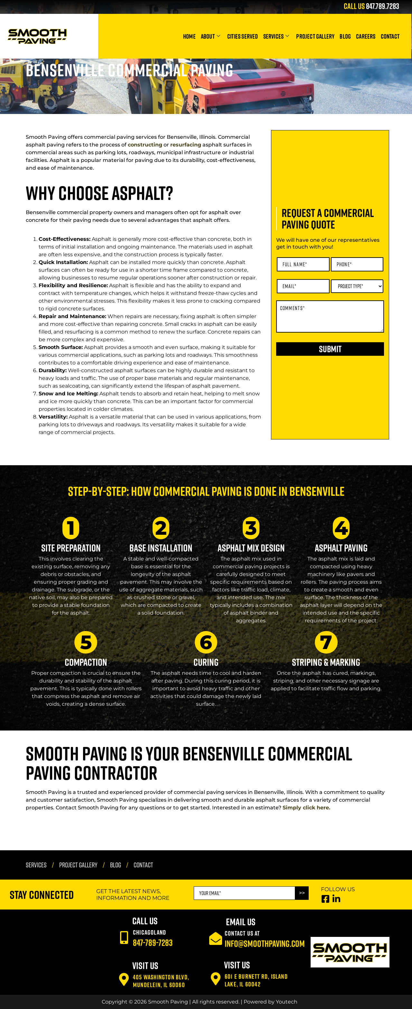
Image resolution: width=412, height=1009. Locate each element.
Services (276, 36)
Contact (390, 36)
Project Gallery (315, 36)
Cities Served (242, 36)
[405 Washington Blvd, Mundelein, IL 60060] (123, 979)
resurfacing (185, 145)
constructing (145, 145)
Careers (365, 36)
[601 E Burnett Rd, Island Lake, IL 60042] (215, 978)
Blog (345, 36)
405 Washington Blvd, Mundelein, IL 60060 (161, 980)
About (210, 36)
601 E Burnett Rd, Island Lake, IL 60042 (256, 980)
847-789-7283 (153, 942)
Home (189, 36)
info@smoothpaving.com (265, 943)
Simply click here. (306, 808)
